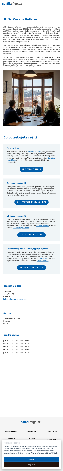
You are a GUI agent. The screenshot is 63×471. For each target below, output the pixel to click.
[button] (58, 3)
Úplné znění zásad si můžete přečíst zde (44, 453)
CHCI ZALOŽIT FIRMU (31, 169)
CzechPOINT (43, 259)
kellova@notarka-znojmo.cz (15, 299)
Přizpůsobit (31, 465)
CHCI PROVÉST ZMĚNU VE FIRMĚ (31, 202)
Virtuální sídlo (51, 431)
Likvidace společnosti (21, 228)
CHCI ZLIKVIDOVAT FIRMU (31, 235)
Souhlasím (31, 459)
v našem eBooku (42, 226)
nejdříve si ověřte (34, 152)
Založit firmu (31, 431)
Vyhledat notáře (11, 431)
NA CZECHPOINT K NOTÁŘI (31, 268)
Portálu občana (42, 261)
